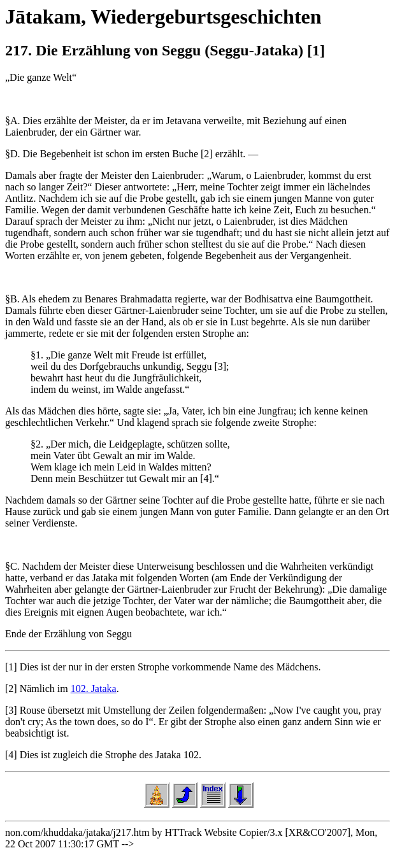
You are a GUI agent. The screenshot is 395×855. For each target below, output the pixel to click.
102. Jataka (94, 688)
